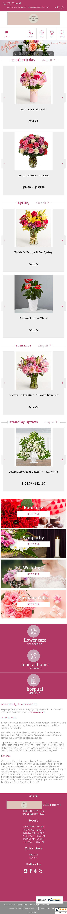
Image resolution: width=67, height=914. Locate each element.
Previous (4, 97)
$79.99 (33, 264)
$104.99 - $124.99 (33, 483)
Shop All (47, 60)
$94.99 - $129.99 (33, 187)
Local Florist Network (49, 908)
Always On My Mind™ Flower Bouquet (33, 395)
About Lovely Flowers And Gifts (18, 704)
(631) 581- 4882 (14, 3)
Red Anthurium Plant (33, 318)
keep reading (37, 712)
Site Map (33, 912)
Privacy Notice (30, 908)
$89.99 (33, 407)
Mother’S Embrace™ (34, 109)
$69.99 (33, 330)
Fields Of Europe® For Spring (33, 252)
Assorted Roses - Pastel (33, 175)
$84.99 (33, 121)
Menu (6, 36)
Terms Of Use (15, 908)
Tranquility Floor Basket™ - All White (33, 471)
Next (63, 97)
